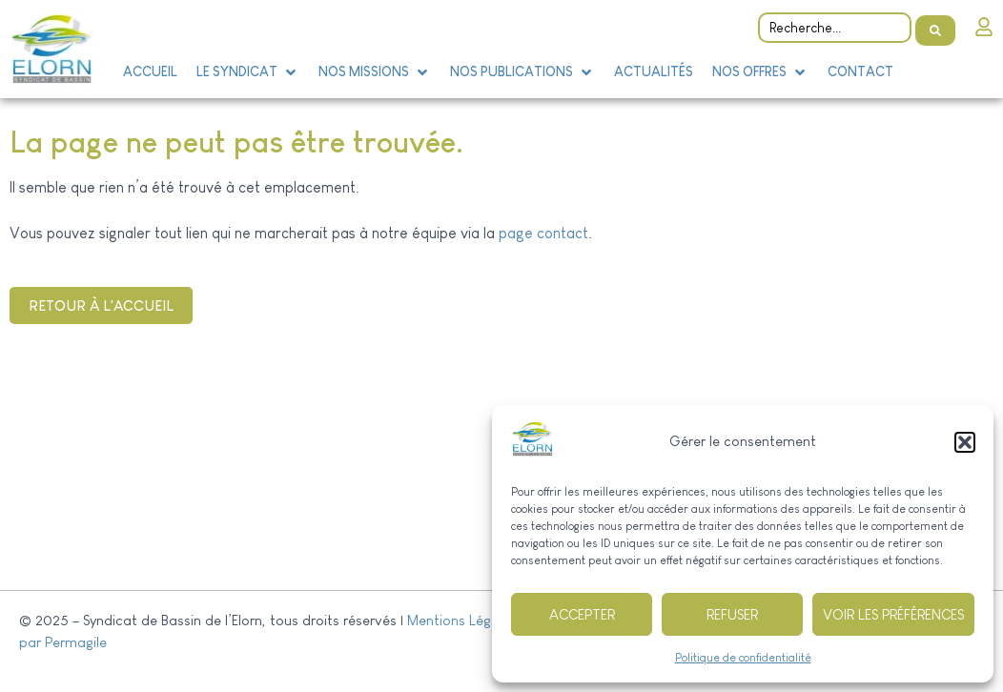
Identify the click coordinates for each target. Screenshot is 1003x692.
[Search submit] (935, 25)
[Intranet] (983, 23)
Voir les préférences (893, 614)
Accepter (582, 614)
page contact (543, 233)
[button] (964, 442)
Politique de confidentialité (743, 657)
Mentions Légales (462, 620)
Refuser (732, 614)
